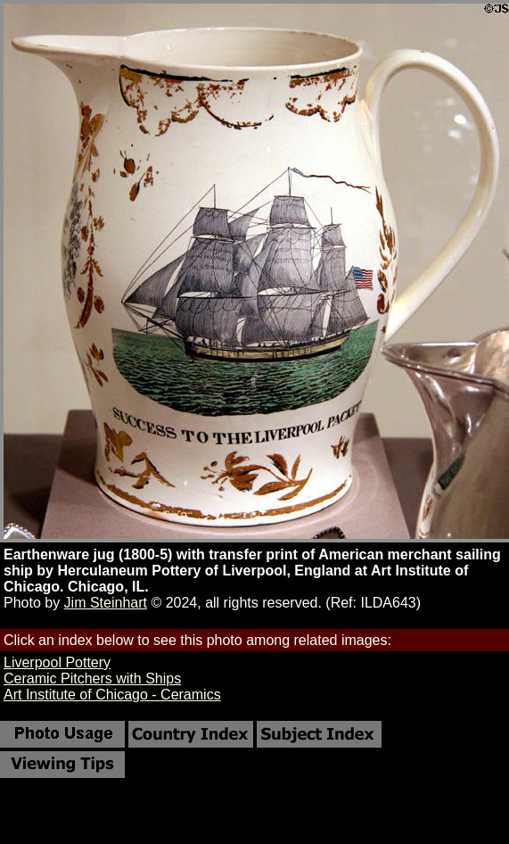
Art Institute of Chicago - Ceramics (112, 694)
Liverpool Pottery (57, 662)
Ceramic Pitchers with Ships (92, 678)
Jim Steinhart (105, 602)
